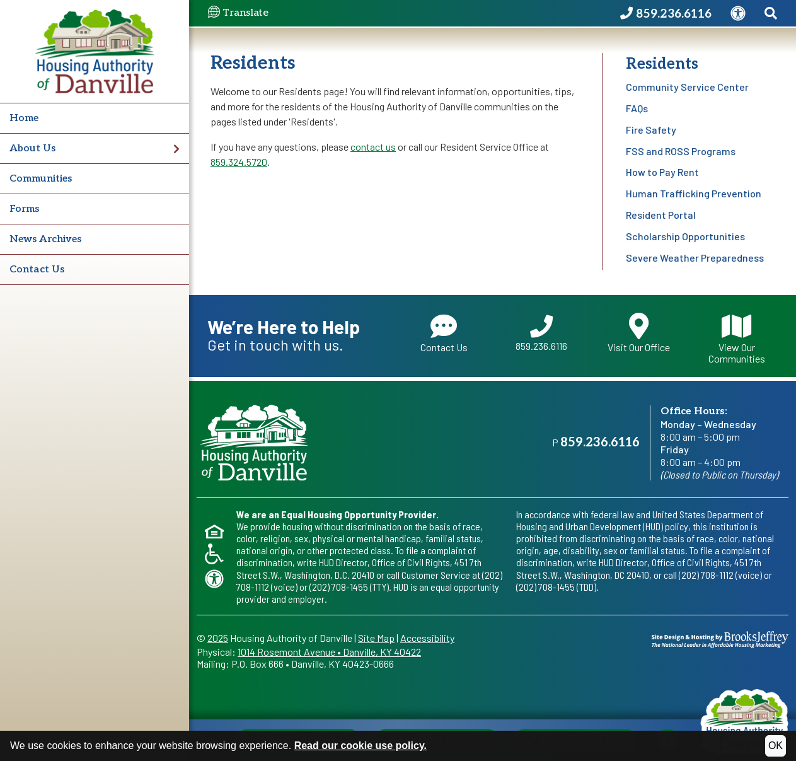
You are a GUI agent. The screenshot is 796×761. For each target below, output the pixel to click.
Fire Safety (651, 130)
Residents (662, 64)
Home (23, 118)
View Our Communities (736, 338)
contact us (373, 147)
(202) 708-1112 (706, 575)
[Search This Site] (770, 13)
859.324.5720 (239, 162)
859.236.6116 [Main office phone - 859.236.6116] (600, 442)
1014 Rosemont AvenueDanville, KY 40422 (329, 652)
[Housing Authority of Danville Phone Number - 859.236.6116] (666, 13)
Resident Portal (661, 215)
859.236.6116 (541, 333)
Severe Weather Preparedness (695, 258)
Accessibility (427, 638)
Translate (238, 13)
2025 (217, 638)
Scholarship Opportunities (685, 236)
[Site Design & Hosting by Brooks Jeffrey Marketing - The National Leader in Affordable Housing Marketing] (720, 638)
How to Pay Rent (662, 172)
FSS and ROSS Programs (680, 151)
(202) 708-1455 (338, 587)
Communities (40, 179)
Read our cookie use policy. (360, 745)
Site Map (376, 638)
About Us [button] (94, 148)
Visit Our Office (639, 333)
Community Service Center (687, 87)
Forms (24, 209)
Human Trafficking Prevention (693, 193)
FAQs (637, 108)
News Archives (45, 239)
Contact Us (36, 270)
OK (775, 745)
